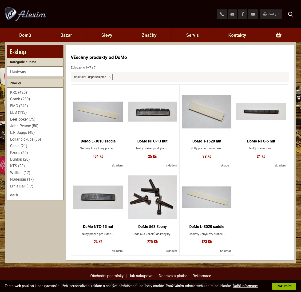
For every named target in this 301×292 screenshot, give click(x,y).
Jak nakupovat (141, 276)
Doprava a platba (173, 276)
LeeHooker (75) (23, 119)
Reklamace (202, 276)
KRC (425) (18, 92)
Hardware (18, 71)
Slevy (106, 35)
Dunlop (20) (20, 159)
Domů (25, 35)
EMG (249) (19, 106)
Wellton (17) (20, 172)
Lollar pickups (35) (25, 139)
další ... (16, 195)
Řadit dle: (80, 77)
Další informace (245, 286)
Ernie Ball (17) (21, 186)
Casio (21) (18, 146)
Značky (149, 35)
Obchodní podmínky (107, 276)
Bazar (66, 35)
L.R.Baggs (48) (22, 132)
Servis (192, 35)
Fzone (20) (19, 152)
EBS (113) (18, 112)
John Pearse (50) (24, 126)
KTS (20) (17, 166)
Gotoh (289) (20, 99)
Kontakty (237, 35)
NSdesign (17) (22, 179)
